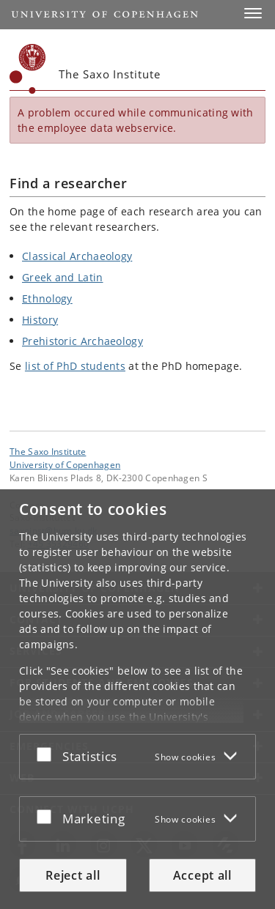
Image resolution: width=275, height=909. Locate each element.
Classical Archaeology (77, 256)
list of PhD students (75, 366)
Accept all (202, 875)
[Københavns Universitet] (28, 69)
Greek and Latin (62, 277)
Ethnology (47, 298)
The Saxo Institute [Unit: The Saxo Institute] (48, 451)
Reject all (72, 875)
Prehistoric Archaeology (82, 341)
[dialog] (137, 699)
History (40, 320)
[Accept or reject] (48, 753)
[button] (253, 13)
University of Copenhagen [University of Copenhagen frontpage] (65, 464)
